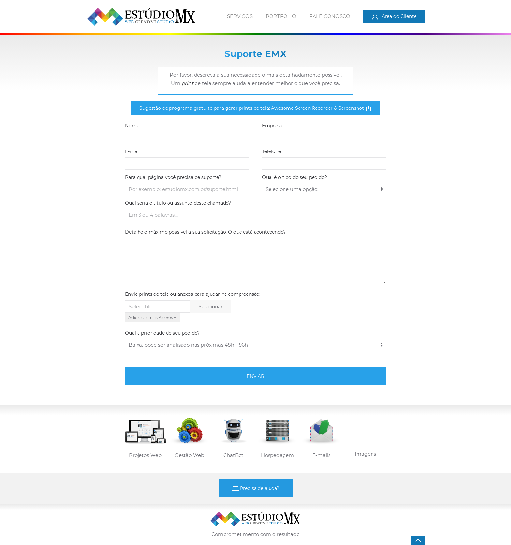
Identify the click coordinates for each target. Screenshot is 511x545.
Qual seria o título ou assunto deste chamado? (178, 203)
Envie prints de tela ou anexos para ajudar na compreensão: (192, 294)
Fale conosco (329, 16)
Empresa (272, 126)
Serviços (240, 16)
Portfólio (281, 16)
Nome (132, 126)
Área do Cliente (394, 16)
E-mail (132, 151)
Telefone (271, 151)
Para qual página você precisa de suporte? (173, 177)
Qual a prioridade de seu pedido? (162, 333)
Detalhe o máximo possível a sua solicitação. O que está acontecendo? (205, 232)
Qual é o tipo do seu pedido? (294, 177)
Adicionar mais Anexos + (152, 317)
